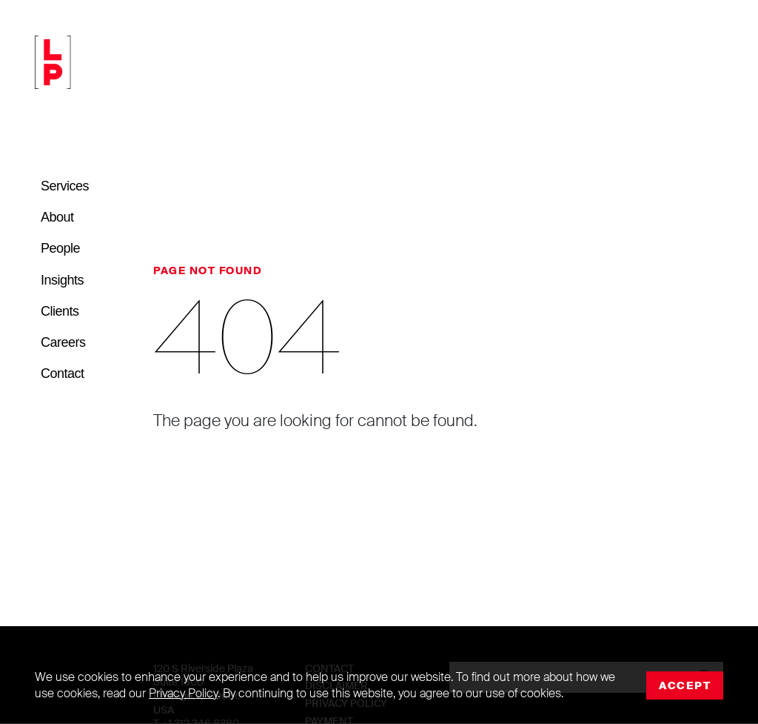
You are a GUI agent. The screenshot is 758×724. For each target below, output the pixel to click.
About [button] (57, 217)
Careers (63, 342)
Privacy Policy (183, 693)
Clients (60, 311)
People (60, 248)
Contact (62, 373)
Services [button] (65, 186)
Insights (62, 280)
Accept (685, 685)
